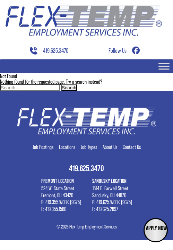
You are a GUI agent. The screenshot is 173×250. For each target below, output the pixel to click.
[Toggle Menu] (164, 66)
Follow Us (118, 50)
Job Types (89, 147)
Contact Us (132, 147)
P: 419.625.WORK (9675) (112, 202)
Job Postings (43, 147)
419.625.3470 (55, 50)
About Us (110, 147)
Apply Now (156, 228)
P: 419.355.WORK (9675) (61, 202)
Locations (67, 147)
